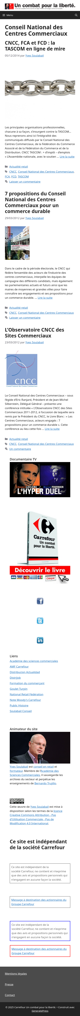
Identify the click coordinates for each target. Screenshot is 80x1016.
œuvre (21, 807)
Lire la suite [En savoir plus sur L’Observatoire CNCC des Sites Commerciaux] (52, 429)
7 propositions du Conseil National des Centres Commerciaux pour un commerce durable (35, 202)
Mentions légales (16, 973)
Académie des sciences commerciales (34, 661)
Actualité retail (18, 166)
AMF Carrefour (19, 666)
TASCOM (23, 176)
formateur (16, 771)
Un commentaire (20, 449)
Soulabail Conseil (21, 711)
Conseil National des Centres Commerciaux (46, 171)
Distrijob (15, 678)
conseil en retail (43, 766)
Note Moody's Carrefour (25, 700)
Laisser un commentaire (24, 181)
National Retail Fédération (26, 694)
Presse (9, 984)
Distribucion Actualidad (25, 672)
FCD (13, 176)
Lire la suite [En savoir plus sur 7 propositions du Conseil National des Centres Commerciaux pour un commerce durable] (45, 298)
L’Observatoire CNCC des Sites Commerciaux (34, 332)
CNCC (13, 171)
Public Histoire (19, 705)
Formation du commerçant (27, 683)
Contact (10, 995)
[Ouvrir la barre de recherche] (76, 15)
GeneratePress (40, 1010)
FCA (7, 176)
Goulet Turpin (18, 689)
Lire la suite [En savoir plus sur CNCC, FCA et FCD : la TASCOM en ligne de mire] (67, 156)
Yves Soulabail (39, 807)
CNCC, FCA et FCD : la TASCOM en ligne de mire (35, 45)
